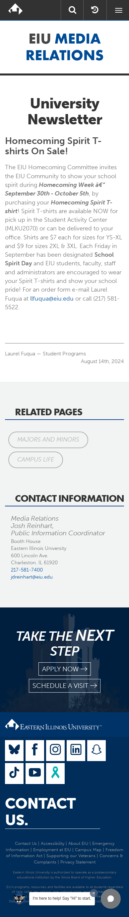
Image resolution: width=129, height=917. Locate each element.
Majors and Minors (48, 439)
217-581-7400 (27, 570)
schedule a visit (64, 686)
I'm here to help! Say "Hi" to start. (62, 898)
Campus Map (88, 849)
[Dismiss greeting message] (94, 893)
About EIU (78, 843)
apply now (64, 669)
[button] (111, 899)
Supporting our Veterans (71, 855)
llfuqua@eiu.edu (52, 298)
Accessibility (52, 843)
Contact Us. (40, 812)
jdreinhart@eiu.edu (32, 577)
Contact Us (26, 843)
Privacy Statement (78, 861)
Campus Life (35, 459)
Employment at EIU (52, 849)
